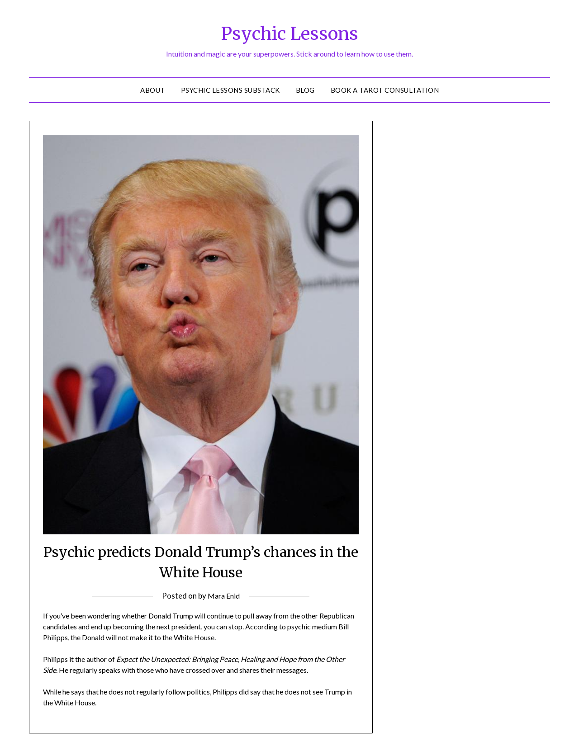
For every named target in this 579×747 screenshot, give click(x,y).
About (152, 90)
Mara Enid (224, 595)
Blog (305, 90)
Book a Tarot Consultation (385, 90)
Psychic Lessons (290, 32)
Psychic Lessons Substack (230, 90)
